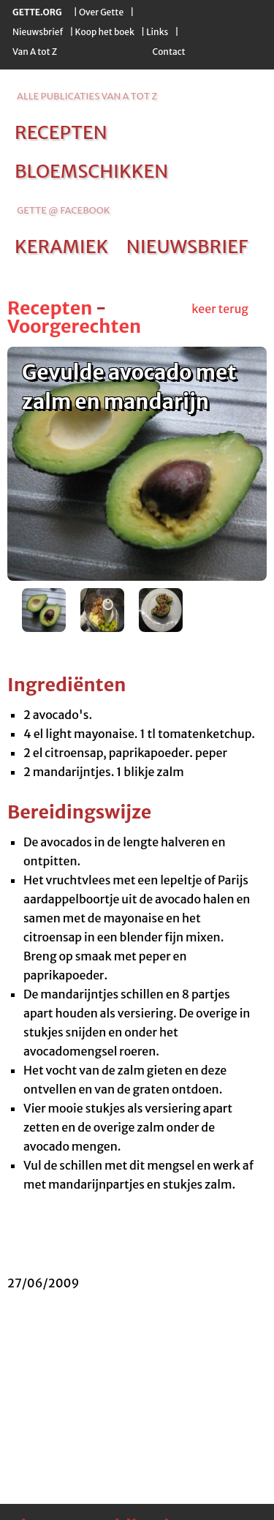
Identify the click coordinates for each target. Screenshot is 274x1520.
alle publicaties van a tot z (87, 96)
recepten (61, 132)
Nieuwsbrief (37, 31)
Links (157, 31)
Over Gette (101, 12)
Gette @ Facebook (63, 210)
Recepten (49, 308)
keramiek (61, 246)
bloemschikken (91, 171)
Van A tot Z (34, 51)
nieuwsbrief (187, 246)
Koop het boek (104, 31)
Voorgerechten (74, 326)
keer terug (219, 308)
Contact (168, 51)
